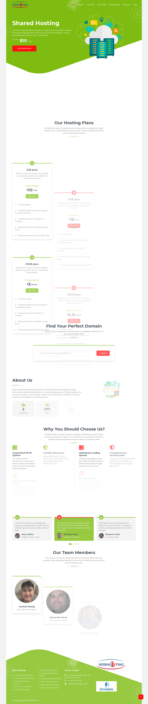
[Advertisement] (69, 97)
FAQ (135, 5)
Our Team (101, 5)
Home (73, 5)
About (81, 5)
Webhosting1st (19, 700)
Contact (127, 5)
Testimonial (114, 5)
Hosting (91, 5)
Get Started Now (24, 48)
